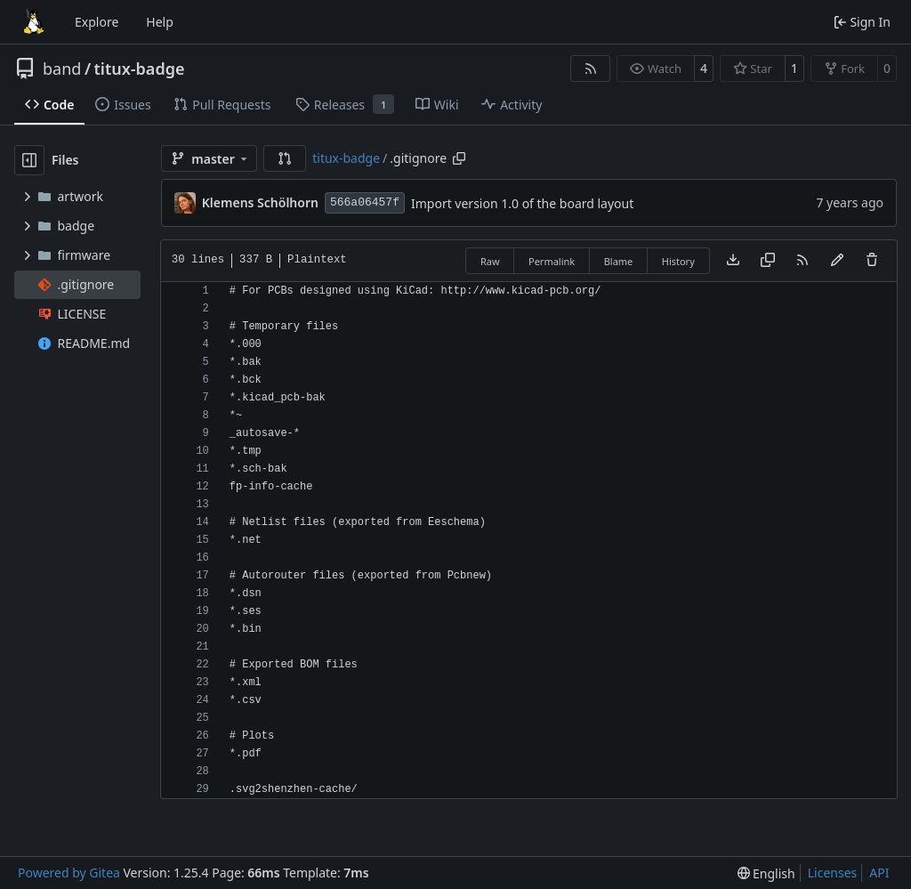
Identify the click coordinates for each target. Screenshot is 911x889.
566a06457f (364, 202)
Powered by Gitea (69, 872)
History (678, 261)
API (879, 872)
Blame (618, 261)
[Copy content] (768, 261)
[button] (284, 158)
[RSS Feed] (590, 68)
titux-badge (139, 68)
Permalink (551, 261)
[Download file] (733, 261)
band (62, 68)
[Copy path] (459, 158)
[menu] (766, 873)
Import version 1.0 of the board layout (522, 203)
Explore (96, 21)
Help (159, 21)
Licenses (833, 872)
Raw (490, 261)
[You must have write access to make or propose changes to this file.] (872, 261)
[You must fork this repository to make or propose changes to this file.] (837, 261)
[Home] (34, 22)
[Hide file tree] (29, 160)
